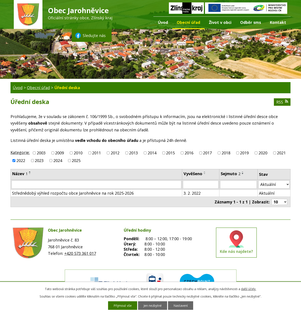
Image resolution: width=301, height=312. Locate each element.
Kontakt (278, 22)
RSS (282, 102)
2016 (189, 152)
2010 (78, 152)
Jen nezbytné (153, 305)
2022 (20, 160)
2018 (226, 152)
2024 (57, 160)
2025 (76, 160)
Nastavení (180, 305)
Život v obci (220, 22)
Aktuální (267, 193)
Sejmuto (230, 173)
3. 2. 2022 (192, 193)
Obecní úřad (188, 22)
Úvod (163, 22)
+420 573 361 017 (80, 253)
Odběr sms (250, 22)
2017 (207, 152)
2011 (96, 152)
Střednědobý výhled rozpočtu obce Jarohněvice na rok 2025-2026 (73, 193)
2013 (133, 152)
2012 (115, 152)
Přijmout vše (123, 305)
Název (20, 173)
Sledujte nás (90, 35)
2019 (244, 152)
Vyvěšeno (193, 173)
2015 (170, 152)
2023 (39, 160)
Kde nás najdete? (236, 251)
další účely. (248, 289)
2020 (263, 152)
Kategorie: (20, 152)
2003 (41, 152)
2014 (152, 152)
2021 (281, 152)
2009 (59, 152)
